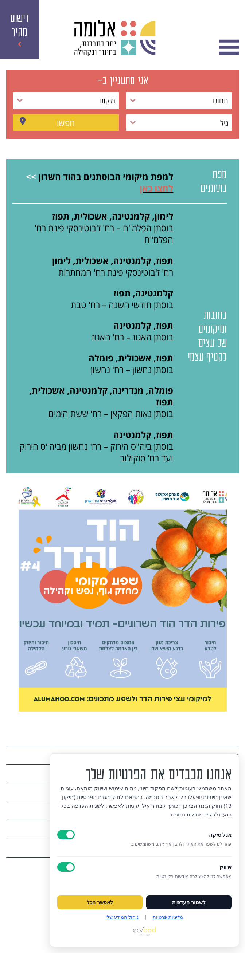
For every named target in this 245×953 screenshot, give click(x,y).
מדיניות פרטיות (168, 917)
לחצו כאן (156, 188)
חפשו (66, 123)
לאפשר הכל (100, 902)
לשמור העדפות (189, 902)
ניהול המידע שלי (122, 917)
